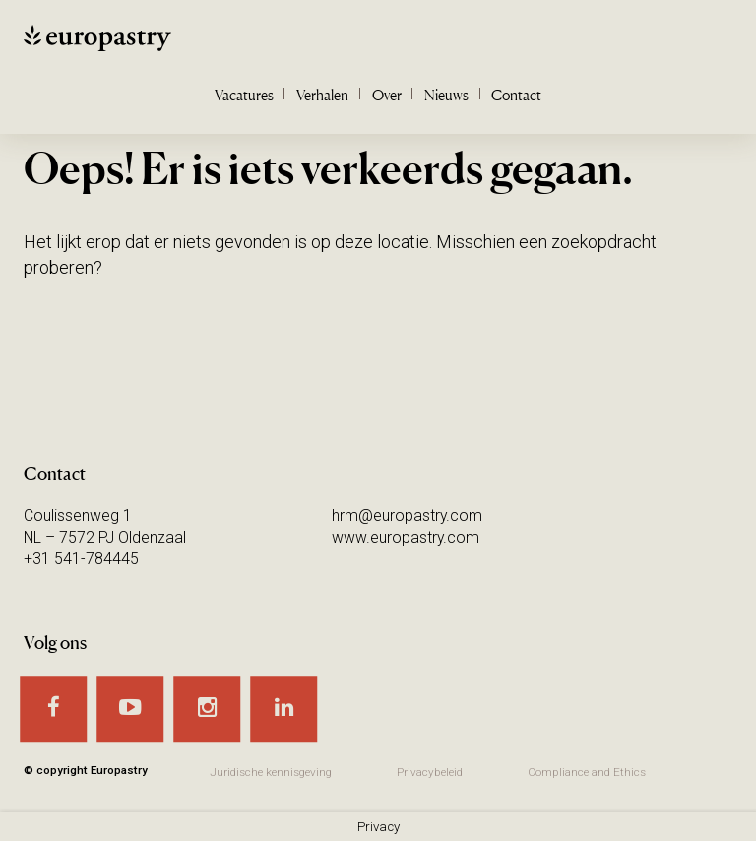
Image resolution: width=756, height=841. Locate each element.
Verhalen (322, 95)
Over (387, 95)
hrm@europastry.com (407, 515)
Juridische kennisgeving (271, 772)
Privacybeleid (430, 772)
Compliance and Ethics (587, 772)
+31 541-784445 (81, 559)
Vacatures (244, 95)
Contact (516, 95)
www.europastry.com (405, 537)
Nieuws (446, 95)
